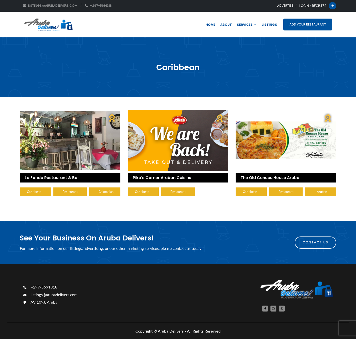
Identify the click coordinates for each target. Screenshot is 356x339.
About (226, 25)
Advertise (285, 5)
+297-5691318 (39, 287)
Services (247, 25)
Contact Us (315, 242)
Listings (269, 25)
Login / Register (312, 6)
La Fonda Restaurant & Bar (52, 178)
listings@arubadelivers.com (49, 294)
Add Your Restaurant (307, 24)
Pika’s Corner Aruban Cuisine (162, 178)
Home (210, 25)
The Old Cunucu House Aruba (270, 178)
